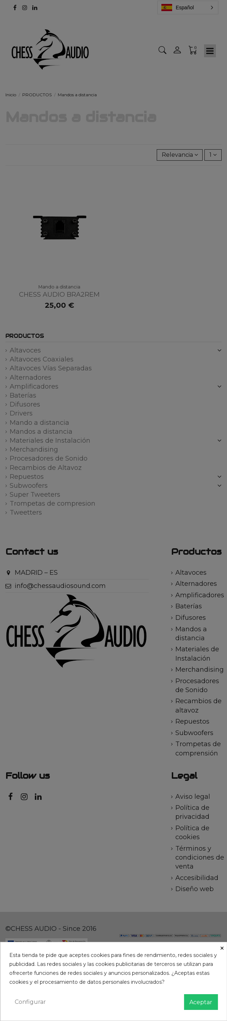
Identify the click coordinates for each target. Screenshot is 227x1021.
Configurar (30, 1001)
